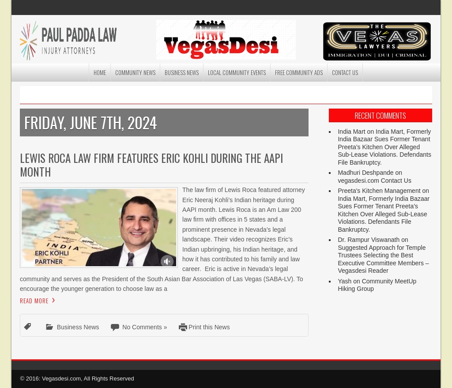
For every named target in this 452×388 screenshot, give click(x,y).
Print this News (209, 327)
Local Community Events (237, 72)
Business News (182, 72)
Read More (34, 300)
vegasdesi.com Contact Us (374, 180)
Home (100, 72)
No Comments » (144, 327)
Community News (135, 72)
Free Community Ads (299, 72)
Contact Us (345, 72)
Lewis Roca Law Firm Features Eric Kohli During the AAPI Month (151, 165)
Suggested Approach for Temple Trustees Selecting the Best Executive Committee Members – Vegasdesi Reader (383, 259)
